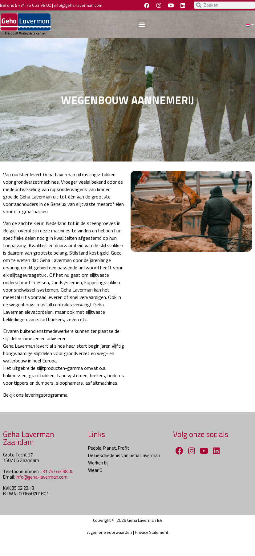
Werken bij (98, 462)
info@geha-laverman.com (78, 5)
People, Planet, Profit (108, 448)
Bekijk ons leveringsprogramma (35, 395)
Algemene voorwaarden (109, 532)
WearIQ (95, 470)
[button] (142, 24)
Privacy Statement (151, 532)
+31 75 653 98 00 (34, 5)
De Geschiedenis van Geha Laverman (124, 455)
